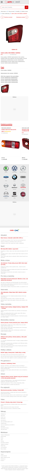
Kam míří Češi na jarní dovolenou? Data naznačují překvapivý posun (14, 356)
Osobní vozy (3, 417)
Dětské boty (3, 445)
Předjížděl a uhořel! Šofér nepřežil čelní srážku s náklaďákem (12, 243)
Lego (2, 439)
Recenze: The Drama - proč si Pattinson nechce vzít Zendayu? (12, 365)
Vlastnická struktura (20, 469)
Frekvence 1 (3, 458)
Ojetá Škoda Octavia (5, 427)
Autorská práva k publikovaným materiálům (10, 467)
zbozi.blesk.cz (3, 420)
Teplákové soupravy (4, 444)
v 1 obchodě (4, 159)
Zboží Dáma (3, 418)
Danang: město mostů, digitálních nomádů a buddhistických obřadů (13, 357)
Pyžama (2, 441)
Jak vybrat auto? (4, 429)
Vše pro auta (11, 11)
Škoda (6, 169)
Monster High (3, 436)
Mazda (6, 195)
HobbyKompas (3, 423)
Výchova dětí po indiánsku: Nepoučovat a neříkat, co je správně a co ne (14, 286)
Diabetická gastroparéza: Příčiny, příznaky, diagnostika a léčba (12, 382)
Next (26, 143)
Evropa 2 (2, 460)
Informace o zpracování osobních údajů (20, 468)
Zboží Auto (3, 426)
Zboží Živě (3, 415)
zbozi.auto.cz (4, 11)
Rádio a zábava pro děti (5, 457)
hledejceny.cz (3, 413)
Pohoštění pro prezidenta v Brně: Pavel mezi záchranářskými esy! (13, 240)
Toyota (23, 186)
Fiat (23, 195)
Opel (6, 186)
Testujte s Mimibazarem (5, 434)
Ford (6, 177)
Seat (14, 195)
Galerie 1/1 (14, 49)
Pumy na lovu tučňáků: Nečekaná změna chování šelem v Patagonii (13, 396)
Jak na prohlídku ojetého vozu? (7, 421)
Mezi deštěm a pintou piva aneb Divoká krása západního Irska (12, 354)
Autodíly (18, 11)
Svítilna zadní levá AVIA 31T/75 (8, 129)
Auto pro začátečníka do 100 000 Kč (7, 424)
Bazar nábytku (3, 448)
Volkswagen (14, 169)
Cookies (6, 469)
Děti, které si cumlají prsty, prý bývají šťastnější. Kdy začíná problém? (14, 282)
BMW (14, 177)
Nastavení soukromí (12, 469)
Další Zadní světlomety (6, 127)
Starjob (2, 454)
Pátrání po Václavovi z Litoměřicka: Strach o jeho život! (11, 241)
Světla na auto (24, 11)
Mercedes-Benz (23, 169)
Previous (2, 143)
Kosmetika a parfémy (5, 442)
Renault (14, 186)
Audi (23, 177)
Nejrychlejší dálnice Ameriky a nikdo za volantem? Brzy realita (12, 298)
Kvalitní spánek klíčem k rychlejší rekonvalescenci (10, 384)
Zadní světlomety (6, 13)
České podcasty (4, 455)
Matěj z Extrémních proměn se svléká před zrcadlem (11, 408)
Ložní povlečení (4, 447)
